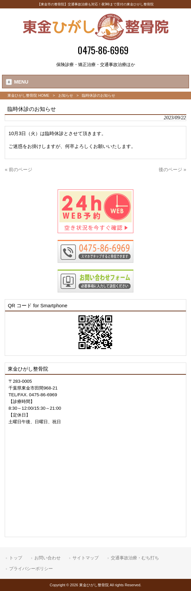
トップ (15, 557)
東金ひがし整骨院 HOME (28, 95)
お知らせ (65, 95)
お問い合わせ (47, 557)
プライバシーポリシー (31, 568)
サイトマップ (85, 557)
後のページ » (172, 169)
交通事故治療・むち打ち (135, 557)
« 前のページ (18, 169)
